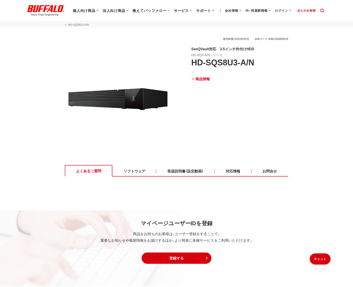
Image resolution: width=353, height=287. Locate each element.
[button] (176, 258)
